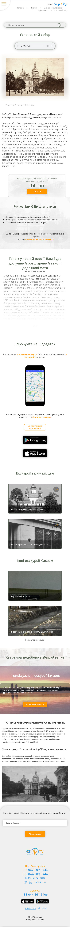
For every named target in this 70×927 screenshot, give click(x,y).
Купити (37, 191)
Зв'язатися (40, 881)
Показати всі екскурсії (35, 640)
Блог (44, 908)
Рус (65, 4)
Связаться (30, 908)
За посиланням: (35, 427)
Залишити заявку (35, 704)
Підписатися (35, 834)
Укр (57, 4)
